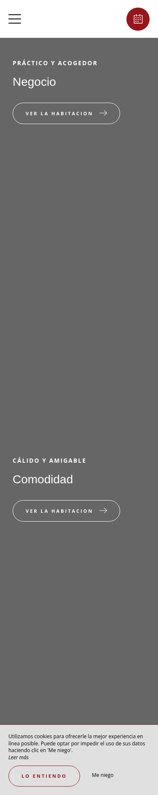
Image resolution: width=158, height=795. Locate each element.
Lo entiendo (44, 776)
